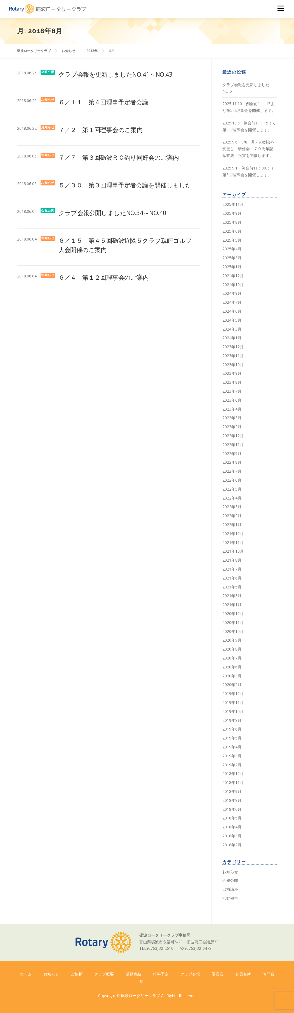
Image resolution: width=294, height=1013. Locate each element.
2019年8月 (231, 720)
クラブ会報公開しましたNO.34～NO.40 (112, 212)
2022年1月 (231, 524)
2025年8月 (231, 222)
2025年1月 (231, 266)
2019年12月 (233, 693)
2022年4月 (231, 498)
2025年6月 (231, 231)
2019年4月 (231, 747)
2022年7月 (231, 471)
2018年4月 (231, 827)
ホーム (26, 974)
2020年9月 (231, 640)
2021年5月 (231, 587)
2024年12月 (233, 275)
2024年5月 (231, 320)
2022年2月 (231, 515)
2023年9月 (231, 373)
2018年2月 (231, 844)
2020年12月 (233, 613)
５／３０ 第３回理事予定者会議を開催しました (125, 185)
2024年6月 (231, 311)
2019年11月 (233, 702)
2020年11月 (233, 622)
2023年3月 (231, 417)
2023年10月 (233, 364)
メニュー (281, 8)
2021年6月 (231, 578)
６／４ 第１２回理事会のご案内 (103, 277)
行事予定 (161, 974)
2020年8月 (231, 649)
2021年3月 (231, 595)
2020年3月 (231, 676)
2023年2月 (231, 426)
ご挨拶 (77, 974)
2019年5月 (231, 738)
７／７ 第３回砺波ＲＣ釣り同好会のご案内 (118, 157)
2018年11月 (233, 782)
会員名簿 (243, 974)
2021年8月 (231, 560)
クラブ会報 (190, 974)
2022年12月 (233, 435)
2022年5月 (231, 489)
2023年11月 (233, 355)
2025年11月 (233, 204)
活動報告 (230, 898)
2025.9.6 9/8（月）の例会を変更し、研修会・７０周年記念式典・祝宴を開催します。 (248, 148)
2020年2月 (231, 684)
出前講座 (230, 889)
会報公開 (48, 72)
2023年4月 (231, 409)
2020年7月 (231, 658)
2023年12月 (233, 346)
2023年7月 (231, 391)
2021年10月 (233, 551)
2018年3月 (231, 835)
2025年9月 (231, 213)
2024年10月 (233, 284)
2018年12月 (233, 773)
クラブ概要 (104, 974)
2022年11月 (233, 444)
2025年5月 (231, 240)
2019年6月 (231, 729)
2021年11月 (233, 542)
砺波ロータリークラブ (140, 995)
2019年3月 (231, 755)
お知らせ (48, 100)
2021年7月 (231, 569)
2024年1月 (231, 337)
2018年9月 (231, 791)
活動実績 (133, 974)
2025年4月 (231, 248)
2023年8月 (231, 382)
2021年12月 (233, 533)
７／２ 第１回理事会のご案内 (100, 129)
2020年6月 (231, 667)
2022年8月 (231, 462)
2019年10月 (233, 711)
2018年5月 (231, 818)
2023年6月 (231, 400)
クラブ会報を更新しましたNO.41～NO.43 (115, 74)
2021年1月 (231, 604)
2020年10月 (233, 631)
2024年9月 (231, 293)
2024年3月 (231, 329)
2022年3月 (231, 506)
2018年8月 (231, 800)
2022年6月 (231, 480)
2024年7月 (231, 302)
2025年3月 (231, 257)
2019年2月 (231, 764)
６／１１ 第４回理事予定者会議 (103, 102)
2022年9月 (231, 453)
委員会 (218, 974)
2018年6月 (231, 809)
